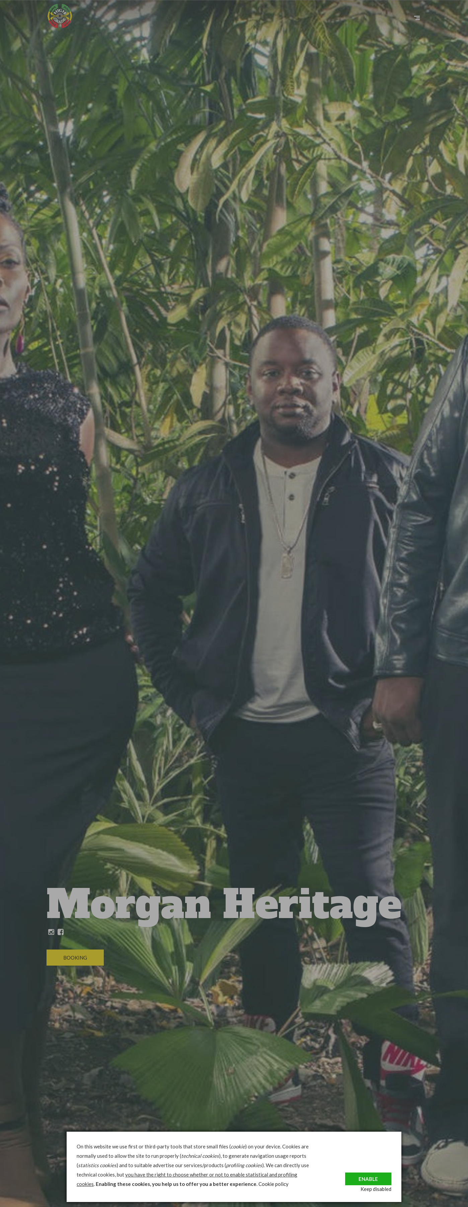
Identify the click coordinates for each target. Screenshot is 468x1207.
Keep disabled (376, 1189)
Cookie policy (273, 1184)
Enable (368, 1175)
